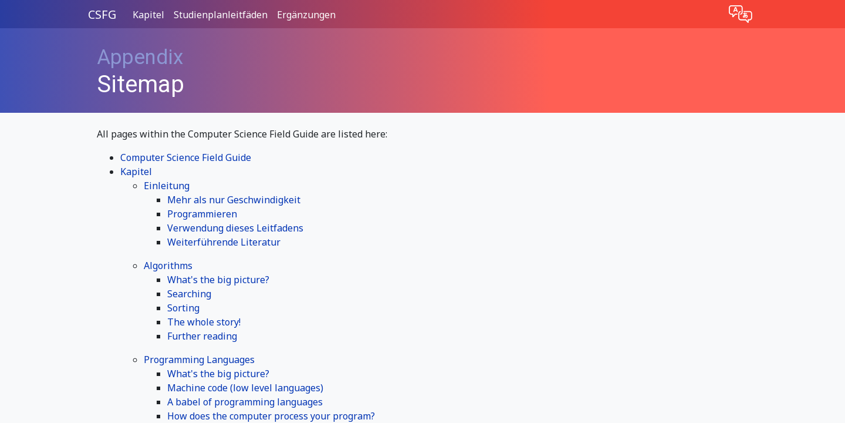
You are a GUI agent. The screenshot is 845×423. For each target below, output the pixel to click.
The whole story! (204, 321)
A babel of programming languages (245, 401)
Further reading (202, 336)
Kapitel (148, 14)
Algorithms (168, 265)
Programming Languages (199, 359)
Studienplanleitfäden (221, 14)
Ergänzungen (306, 14)
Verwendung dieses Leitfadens (235, 227)
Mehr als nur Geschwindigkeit (233, 199)
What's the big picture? (218, 279)
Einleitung (167, 185)
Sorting (183, 307)
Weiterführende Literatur (223, 242)
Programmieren (202, 213)
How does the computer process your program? (271, 415)
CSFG (102, 14)
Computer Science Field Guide (185, 157)
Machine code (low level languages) (245, 387)
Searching (189, 293)
